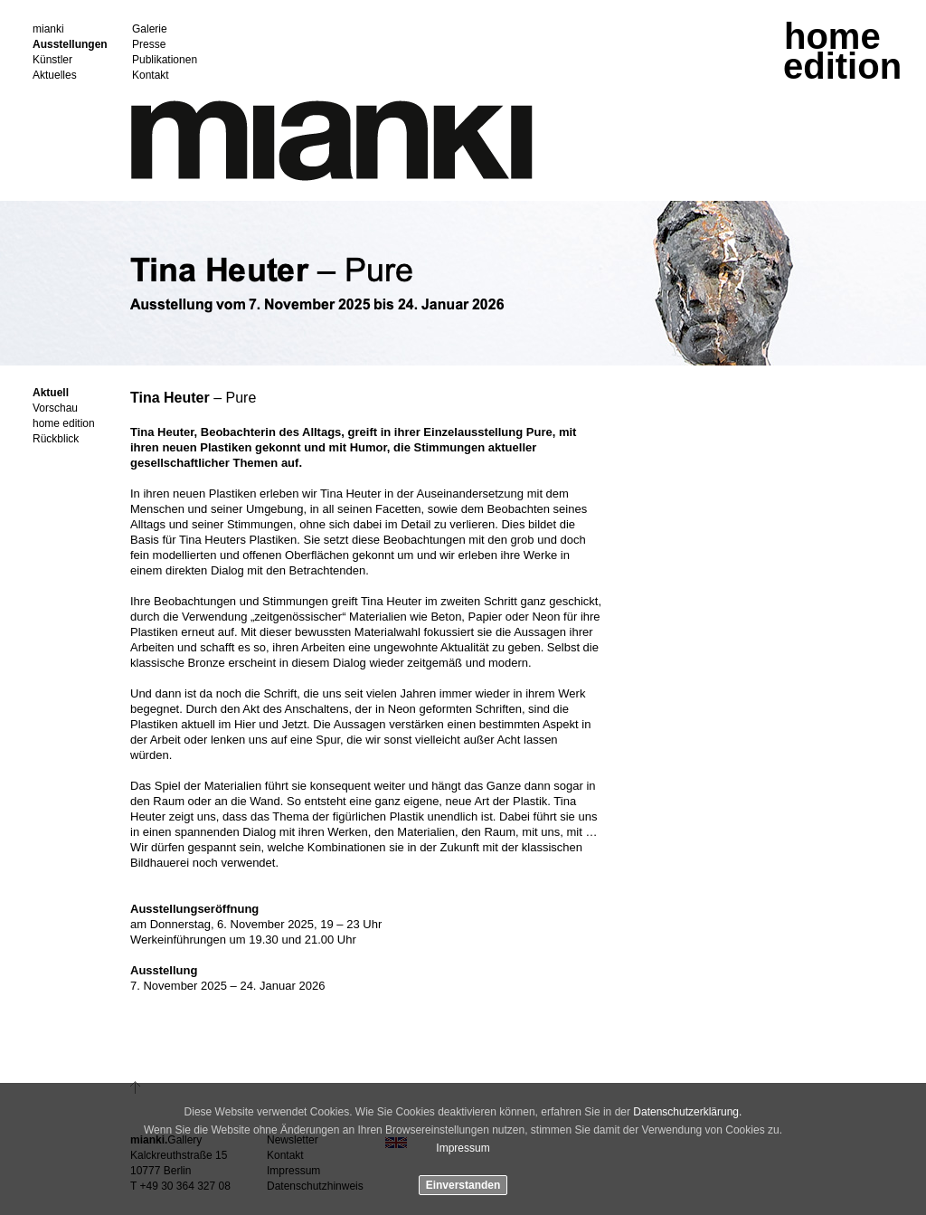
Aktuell (51, 393)
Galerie (149, 29)
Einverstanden (463, 1185)
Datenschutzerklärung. (687, 1112)
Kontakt (150, 75)
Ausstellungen (70, 45)
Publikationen (164, 60)
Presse (148, 45)
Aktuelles (55, 75)
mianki (48, 29)
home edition (64, 424)
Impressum (462, 1148)
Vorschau (55, 408)
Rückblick (56, 439)
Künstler (52, 60)
